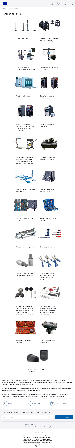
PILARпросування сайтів (38, 446)
